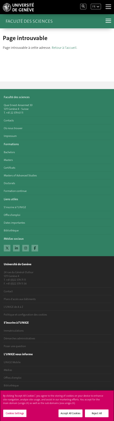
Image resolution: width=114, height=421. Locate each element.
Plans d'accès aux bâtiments (20, 299)
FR (94, 7)
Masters (8, 160)
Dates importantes (14, 222)
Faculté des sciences (29, 21)
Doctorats (9, 183)
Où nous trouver (13, 128)
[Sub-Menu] (108, 21)
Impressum (10, 136)
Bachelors (9, 152)
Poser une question (15, 346)
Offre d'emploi (12, 215)
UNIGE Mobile (12, 362)
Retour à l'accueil (64, 47)
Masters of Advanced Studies (20, 175)
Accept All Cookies (70, 415)
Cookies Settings (15, 415)
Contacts (9, 120)
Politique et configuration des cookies (25, 314)
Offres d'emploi (13, 377)
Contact (8, 291)
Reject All (97, 415)
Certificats (9, 167)
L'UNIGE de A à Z (13, 307)
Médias (8, 370)
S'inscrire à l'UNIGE (15, 207)
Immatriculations (14, 330)
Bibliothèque (11, 230)
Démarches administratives (19, 338)
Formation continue (15, 191)
